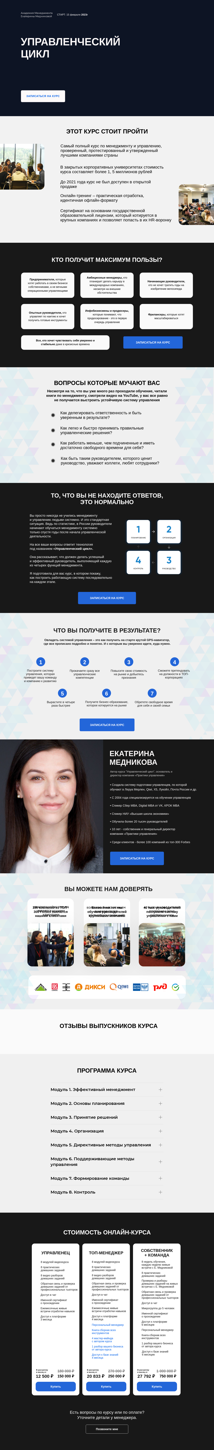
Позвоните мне (107, 1429)
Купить (56, 1386)
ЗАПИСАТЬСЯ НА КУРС (43, 96)
